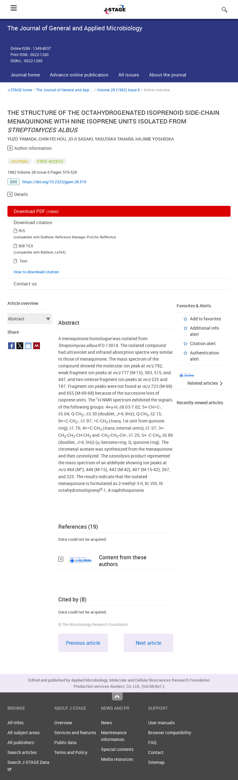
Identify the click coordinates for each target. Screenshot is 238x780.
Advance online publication (79, 75)
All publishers (20, 742)
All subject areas (23, 732)
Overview (63, 723)
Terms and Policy (70, 752)
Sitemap (156, 762)
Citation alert (203, 343)
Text (24, 261)
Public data (65, 742)
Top (117, 696)
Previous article (83, 642)
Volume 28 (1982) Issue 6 (118, 89)
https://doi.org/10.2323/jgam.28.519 (54, 181)
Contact (156, 752)
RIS (22, 230)
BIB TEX (26, 246)
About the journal (167, 75)
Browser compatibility (169, 732)
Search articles (22, 752)
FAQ (152, 742)
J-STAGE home (19, 89)
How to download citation (36, 272)
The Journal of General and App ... (64, 89)
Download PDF (36, 211)
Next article (148, 642)
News (106, 723)
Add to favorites (205, 319)
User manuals (161, 723)
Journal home (25, 75)
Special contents (117, 749)
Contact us (25, 283)
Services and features (75, 732)
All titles (15, 723)
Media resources (117, 759)
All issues (128, 75)
